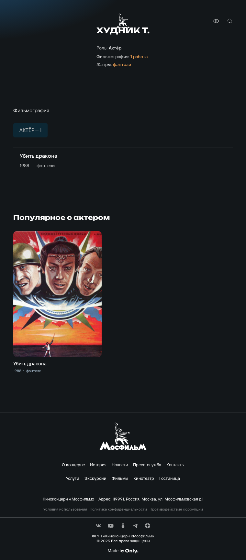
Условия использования (65, 509)
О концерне (73, 464)
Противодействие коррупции (176, 509)
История (98, 464)
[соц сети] (98, 526)
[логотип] (123, 21)
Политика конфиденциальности (118, 509)
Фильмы (120, 478)
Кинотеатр (143, 478)
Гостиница (169, 478)
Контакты (175, 464)
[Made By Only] (122, 551)
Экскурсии (95, 478)
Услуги (72, 478)
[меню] (19, 21)
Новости (120, 464)
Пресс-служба (147, 464)
